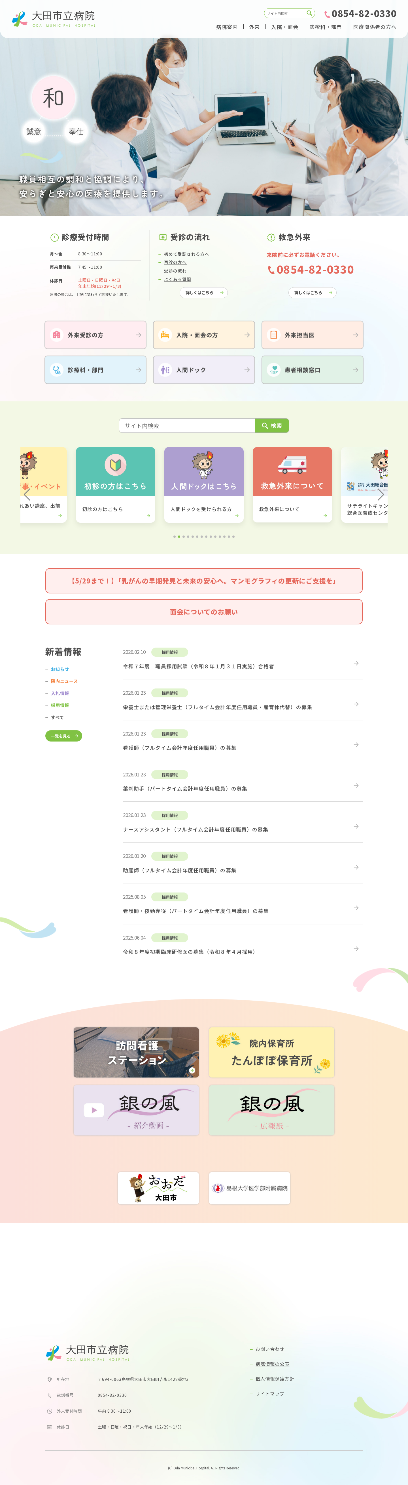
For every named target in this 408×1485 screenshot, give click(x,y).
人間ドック (191, 378)
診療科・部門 (86, 378)
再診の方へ (175, 271)
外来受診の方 (86, 343)
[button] (27, 503)
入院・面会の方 (197, 343)
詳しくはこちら (199, 301)
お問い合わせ (270, 1348)
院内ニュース (64, 689)
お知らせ (60, 677)
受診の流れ (175, 279)
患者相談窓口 (303, 378)
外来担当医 (300, 343)
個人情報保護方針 (275, 1378)
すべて (57, 725)
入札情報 (60, 701)
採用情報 (60, 713)
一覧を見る (61, 744)
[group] (115, 493)
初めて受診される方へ (187, 262)
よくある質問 (177, 287)
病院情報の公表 (273, 1363)
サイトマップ (270, 1393)
